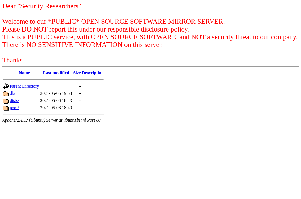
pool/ (14, 107)
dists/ (14, 100)
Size (77, 72)
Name (24, 72)
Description (93, 72)
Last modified (56, 72)
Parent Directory (24, 86)
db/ (12, 93)
